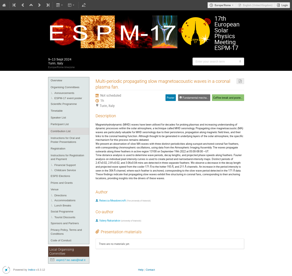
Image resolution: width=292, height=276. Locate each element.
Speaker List (58, 117)
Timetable (57, 110)
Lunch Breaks (62, 205)
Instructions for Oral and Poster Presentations (65, 139)
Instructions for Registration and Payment (67, 157)
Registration (58, 148)
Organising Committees (65, 87)
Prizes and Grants (62, 182)
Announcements (64, 93)
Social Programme (62, 211)
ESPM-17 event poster (68, 98)
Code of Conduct (61, 240)
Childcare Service (65, 170)
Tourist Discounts (64, 217)
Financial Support (65, 165)
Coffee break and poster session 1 (233, 98)
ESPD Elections (60, 176)
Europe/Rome (223, 5)
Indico (31, 269)
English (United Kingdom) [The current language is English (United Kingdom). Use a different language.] (258, 5)
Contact (150, 269)
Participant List (60, 124)
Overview (56, 80)
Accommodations (65, 200)
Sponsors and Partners (65, 223)
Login (284, 5)
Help (140, 269)
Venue (55, 189)
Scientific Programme (64, 103)
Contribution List (61, 131)
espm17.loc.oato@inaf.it (70, 260)
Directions (60, 195)
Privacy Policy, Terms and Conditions (66, 231)
